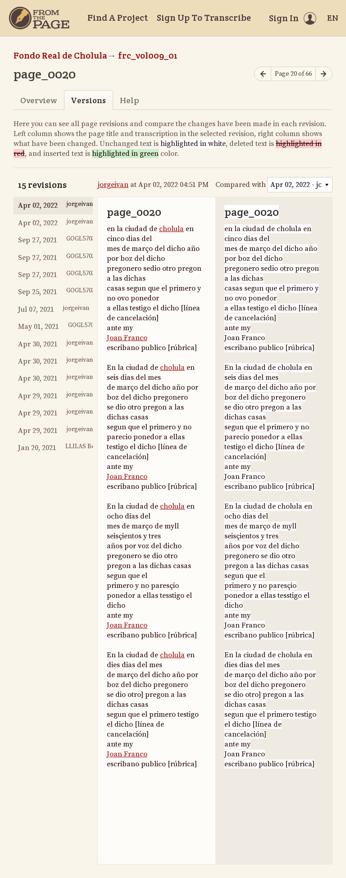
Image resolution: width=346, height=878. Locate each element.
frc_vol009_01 (148, 55)
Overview (38, 100)
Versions (88, 100)
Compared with (240, 184)
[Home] (39, 18)
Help (129, 100)
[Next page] (323, 74)
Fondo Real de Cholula (60, 55)
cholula (171, 228)
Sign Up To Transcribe (204, 17)
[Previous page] (262, 74)
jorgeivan (113, 184)
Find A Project (117, 17)
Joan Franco (127, 337)
